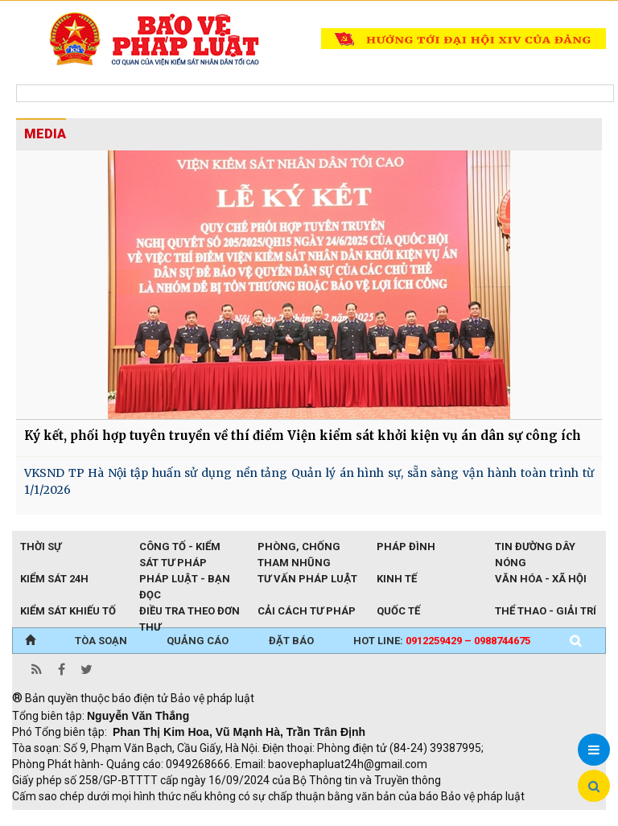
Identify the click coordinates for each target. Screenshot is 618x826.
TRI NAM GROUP (60, 818)
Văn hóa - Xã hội (541, 579)
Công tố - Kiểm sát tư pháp (179, 547)
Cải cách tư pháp (307, 611)
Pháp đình (406, 546)
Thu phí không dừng (298, 818)
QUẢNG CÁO (198, 641)
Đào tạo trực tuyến (410, 818)
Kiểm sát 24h (54, 579)
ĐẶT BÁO (291, 641)
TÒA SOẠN (101, 641)
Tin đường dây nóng (535, 547)
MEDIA (45, 134)
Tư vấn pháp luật (307, 579)
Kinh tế (397, 579)
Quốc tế (398, 611)
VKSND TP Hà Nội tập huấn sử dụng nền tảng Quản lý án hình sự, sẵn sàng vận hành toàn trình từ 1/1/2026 (309, 481)
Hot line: (441, 641)
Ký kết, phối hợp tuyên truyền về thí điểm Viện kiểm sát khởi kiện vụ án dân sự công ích (302, 435)
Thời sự (40, 546)
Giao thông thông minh (175, 818)
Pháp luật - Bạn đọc (184, 580)
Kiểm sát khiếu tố (68, 611)
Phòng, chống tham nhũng (299, 547)
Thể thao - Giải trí (545, 611)
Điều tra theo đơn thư (189, 612)
